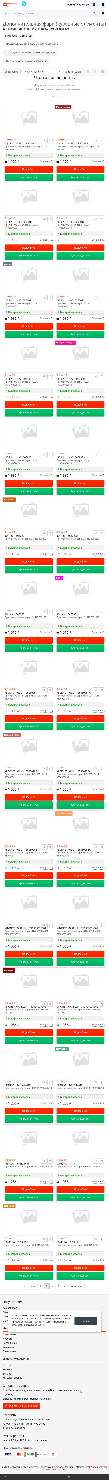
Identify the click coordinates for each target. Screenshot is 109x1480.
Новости (8, 1338)
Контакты (8, 1347)
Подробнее (28, 169)
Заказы (7, 1365)
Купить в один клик (28, 177)
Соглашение (10, 1343)
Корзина (8, 1369)
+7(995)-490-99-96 (78, 4)
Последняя (76, 1286)
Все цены (46, 161)
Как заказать (10, 1308)
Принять (86, 1321)
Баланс (7, 1373)
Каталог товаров (12, 1377)
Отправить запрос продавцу (21, 1405)
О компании (10, 1334)
